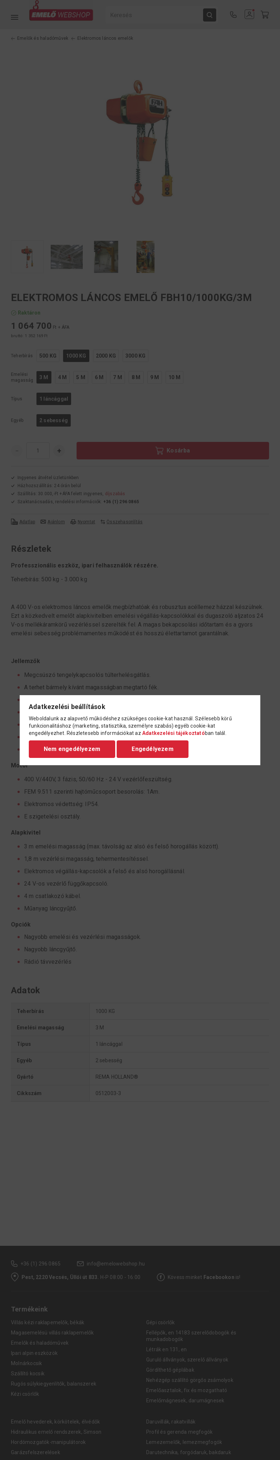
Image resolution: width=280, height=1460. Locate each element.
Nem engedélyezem (72, 749)
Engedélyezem (152, 749)
